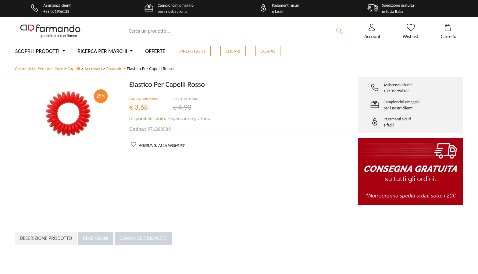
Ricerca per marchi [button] (102, 51)
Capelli (73, 68)
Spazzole (114, 68)
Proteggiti (192, 51)
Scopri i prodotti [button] (38, 51)
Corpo (268, 51)
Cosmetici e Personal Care (39, 68)
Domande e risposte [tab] (143, 238)
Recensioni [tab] (95, 238)
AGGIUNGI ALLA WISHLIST (162, 145)
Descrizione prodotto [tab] (46, 238)
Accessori (93, 68)
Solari (233, 51)
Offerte (155, 51)
